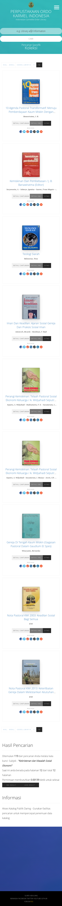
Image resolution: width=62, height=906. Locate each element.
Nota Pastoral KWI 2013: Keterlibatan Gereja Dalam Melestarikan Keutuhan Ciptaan (31, 692)
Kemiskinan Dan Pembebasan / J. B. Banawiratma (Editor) (31, 182)
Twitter (30, 899)
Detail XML (36, 123)
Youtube (37, 899)
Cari (31, 38)
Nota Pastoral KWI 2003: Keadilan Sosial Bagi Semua (31, 617)
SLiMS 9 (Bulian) (31, 896)
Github (44, 899)
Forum (27, 902)
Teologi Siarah (31, 254)
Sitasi (47, 123)
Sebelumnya (24, 65)
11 (34, 65)
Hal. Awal (9, 65)
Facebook (22, 899)
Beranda (14, 899)
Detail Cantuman (21, 123)
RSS (31, 902)
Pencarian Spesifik (31, 45)
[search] (31, 31)
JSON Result (30, 785)
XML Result (11, 785)
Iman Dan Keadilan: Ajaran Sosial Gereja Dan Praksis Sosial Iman (31, 325)
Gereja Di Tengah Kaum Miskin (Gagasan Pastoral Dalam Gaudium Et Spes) (31, 544)
